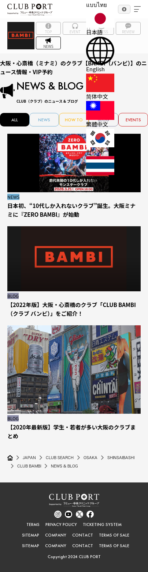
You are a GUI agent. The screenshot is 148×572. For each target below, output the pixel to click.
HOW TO (74, 120)
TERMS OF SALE (114, 535)
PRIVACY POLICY (61, 524)
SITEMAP (30, 535)
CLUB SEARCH (60, 457)
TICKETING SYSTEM (102, 524)
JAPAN (29, 457)
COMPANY (55, 535)
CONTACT (82, 535)
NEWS (44, 120)
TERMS (33, 524)
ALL (14, 120)
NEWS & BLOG (64, 466)
